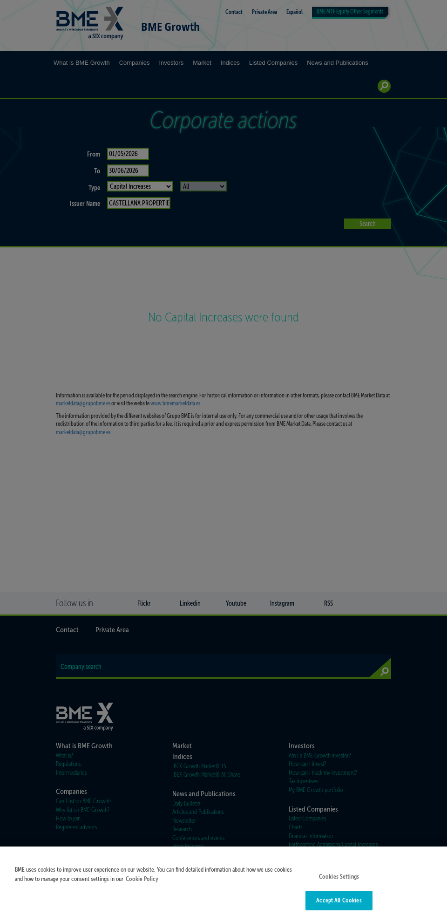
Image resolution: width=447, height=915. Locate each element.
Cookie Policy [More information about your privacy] (142, 884)
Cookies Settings (339, 882)
